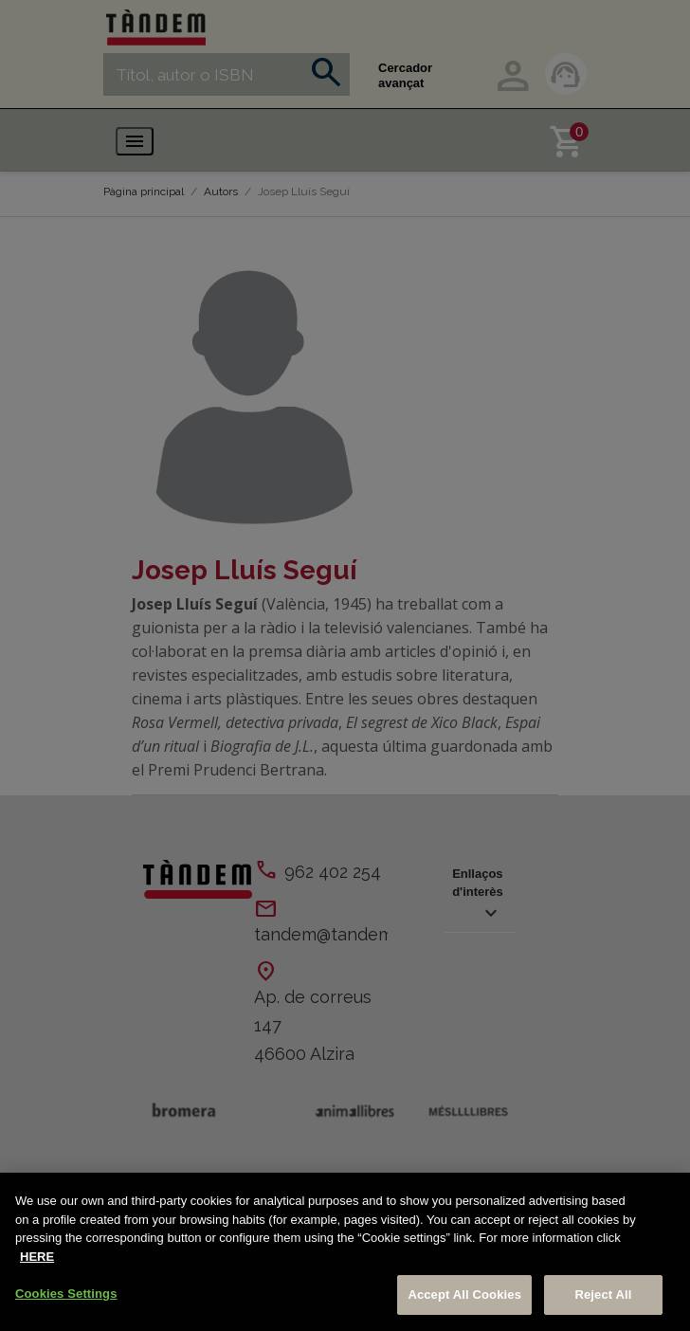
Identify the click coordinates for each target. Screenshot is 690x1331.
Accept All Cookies (464, 1294)
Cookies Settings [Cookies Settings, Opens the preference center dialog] (66, 1293)
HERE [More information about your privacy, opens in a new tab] (37, 1256)
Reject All (602, 1294)
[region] (345, 1252)
